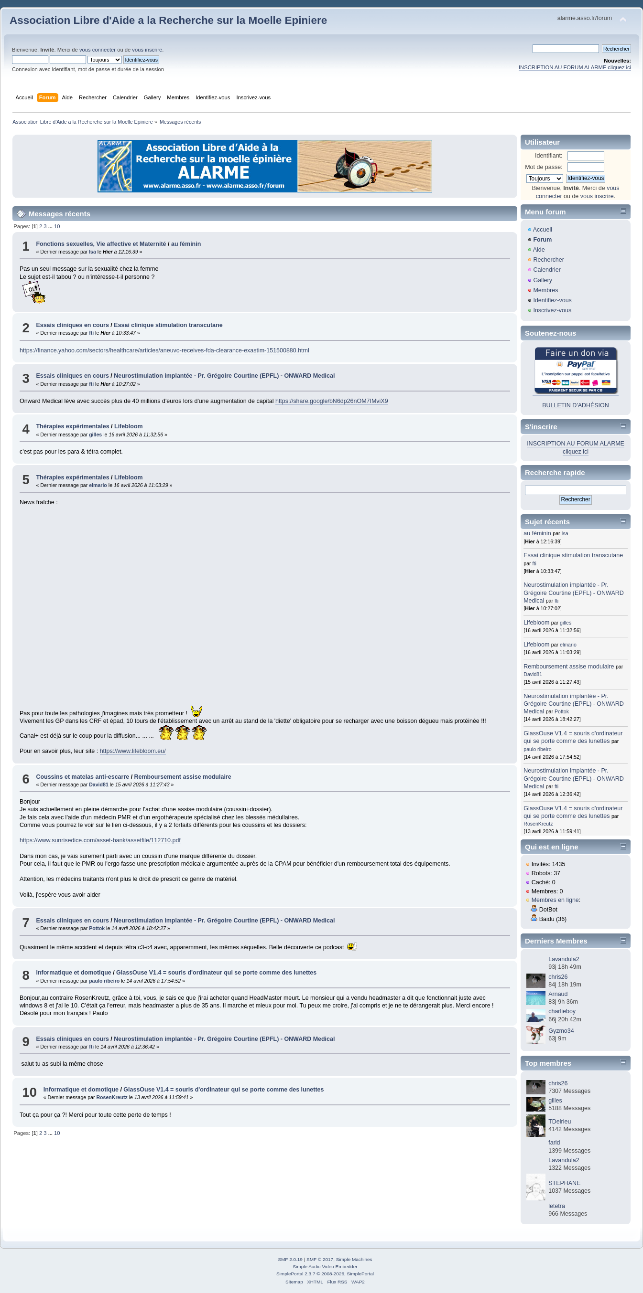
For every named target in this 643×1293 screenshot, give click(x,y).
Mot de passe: (543, 167)
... (51, 226)
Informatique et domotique (73, 972)
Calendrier (547, 269)
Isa (92, 251)
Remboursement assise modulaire (182, 777)
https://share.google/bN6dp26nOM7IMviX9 (331, 401)
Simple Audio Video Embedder (325, 1266)
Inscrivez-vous (552, 310)
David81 (99, 784)
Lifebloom (128, 426)
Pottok (97, 928)
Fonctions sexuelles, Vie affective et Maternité (101, 244)
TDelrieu (559, 1121)
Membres (545, 290)
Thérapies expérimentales (72, 426)
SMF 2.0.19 (290, 1259)
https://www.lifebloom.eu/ (133, 751)
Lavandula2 (563, 959)
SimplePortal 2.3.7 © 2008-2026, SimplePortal (325, 1273)
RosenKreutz (111, 1097)
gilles (95, 434)
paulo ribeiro (104, 981)
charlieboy (562, 1011)
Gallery (542, 280)
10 (57, 226)
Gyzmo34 (561, 1031)
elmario (98, 485)
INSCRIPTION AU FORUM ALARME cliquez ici (575, 67)
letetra (556, 1206)
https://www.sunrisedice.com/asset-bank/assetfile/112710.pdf (100, 840)
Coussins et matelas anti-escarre (82, 777)
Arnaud (557, 994)
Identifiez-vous (552, 300)
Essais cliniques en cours (72, 325)
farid (554, 1142)
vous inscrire (147, 50)
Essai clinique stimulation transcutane (168, 325)
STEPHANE (564, 1183)
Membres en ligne (555, 900)
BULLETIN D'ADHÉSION (575, 405)
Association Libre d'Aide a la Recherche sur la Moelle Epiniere (168, 20)
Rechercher (548, 259)
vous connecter (97, 50)
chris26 (557, 977)
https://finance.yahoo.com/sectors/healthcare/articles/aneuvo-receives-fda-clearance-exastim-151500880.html (164, 350)
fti (91, 333)
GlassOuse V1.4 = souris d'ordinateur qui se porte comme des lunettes (216, 972)
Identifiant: (549, 155)
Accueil (542, 229)
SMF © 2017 (319, 1259)
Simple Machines (354, 1259)
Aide (539, 249)
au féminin (186, 244)
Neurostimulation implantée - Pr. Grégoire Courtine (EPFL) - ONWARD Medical (224, 375)
